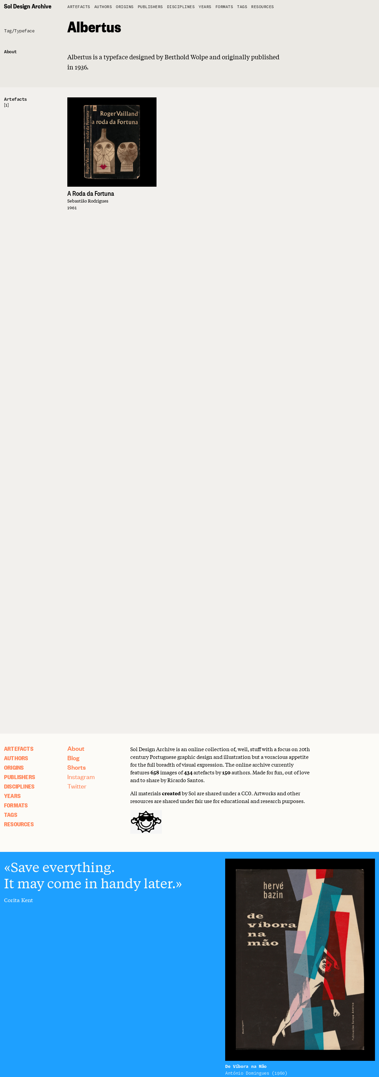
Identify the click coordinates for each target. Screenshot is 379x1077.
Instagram (81, 776)
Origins (125, 7)
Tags (242, 7)
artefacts (78, 7)
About (75, 748)
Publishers (150, 7)
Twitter (77, 786)
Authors (103, 7)
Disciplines (181, 7)
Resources (262, 7)
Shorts (76, 767)
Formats (224, 7)
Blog (73, 757)
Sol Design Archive (27, 6)
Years (205, 7)
